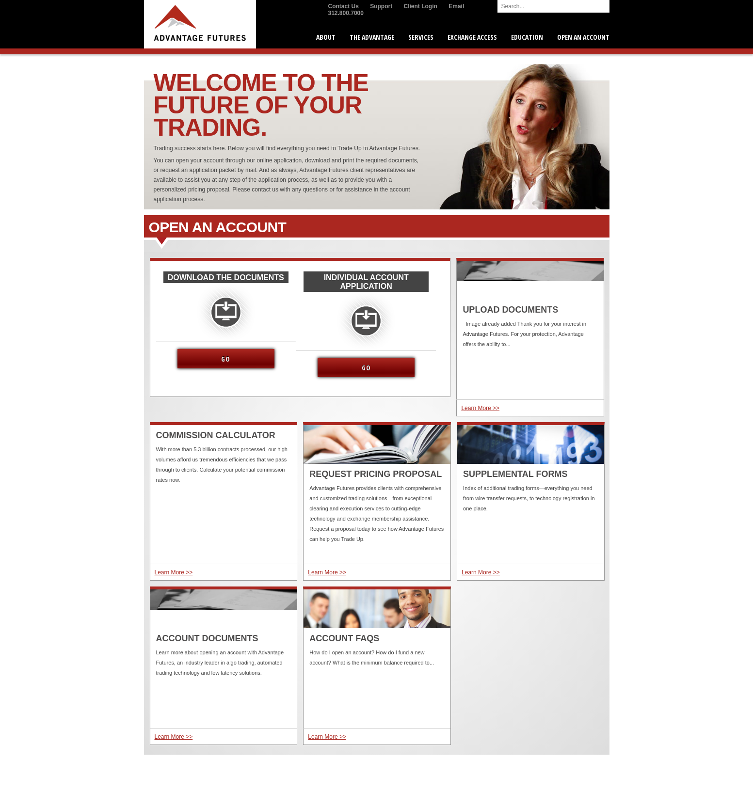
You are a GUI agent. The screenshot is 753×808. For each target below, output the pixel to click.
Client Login (420, 6)
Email (456, 6)
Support (381, 6)
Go (225, 359)
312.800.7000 (346, 13)
